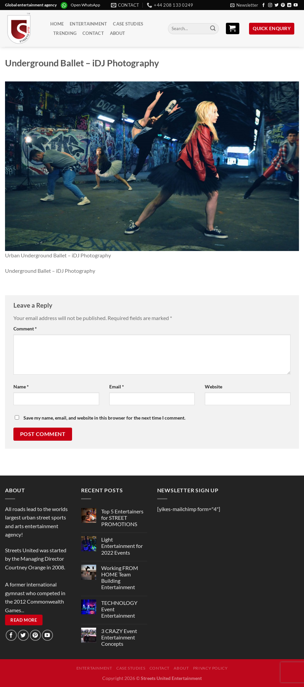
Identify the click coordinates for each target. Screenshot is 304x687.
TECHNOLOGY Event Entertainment (119, 609)
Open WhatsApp (85, 4)
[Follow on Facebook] (263, 5)
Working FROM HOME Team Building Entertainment (119, 577)
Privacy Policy (210, 668)
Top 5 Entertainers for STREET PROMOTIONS (122, 517)
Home (57, 23)
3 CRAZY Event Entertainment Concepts (119, 637)
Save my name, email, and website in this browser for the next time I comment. (104, 418)
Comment (25, 328)
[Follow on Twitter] (277, 5)
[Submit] (213, 29)
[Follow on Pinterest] (283, 5)
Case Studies (128, 23)
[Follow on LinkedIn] (289, 5)
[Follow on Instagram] (270, 5)
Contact (93, 33)
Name (21, 386)
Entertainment (88, 23)
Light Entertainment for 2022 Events (122, 545)
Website (213, 386)
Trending (64, 33)
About (117, 33)
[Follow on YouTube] (296, 5)
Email (116, 386)
